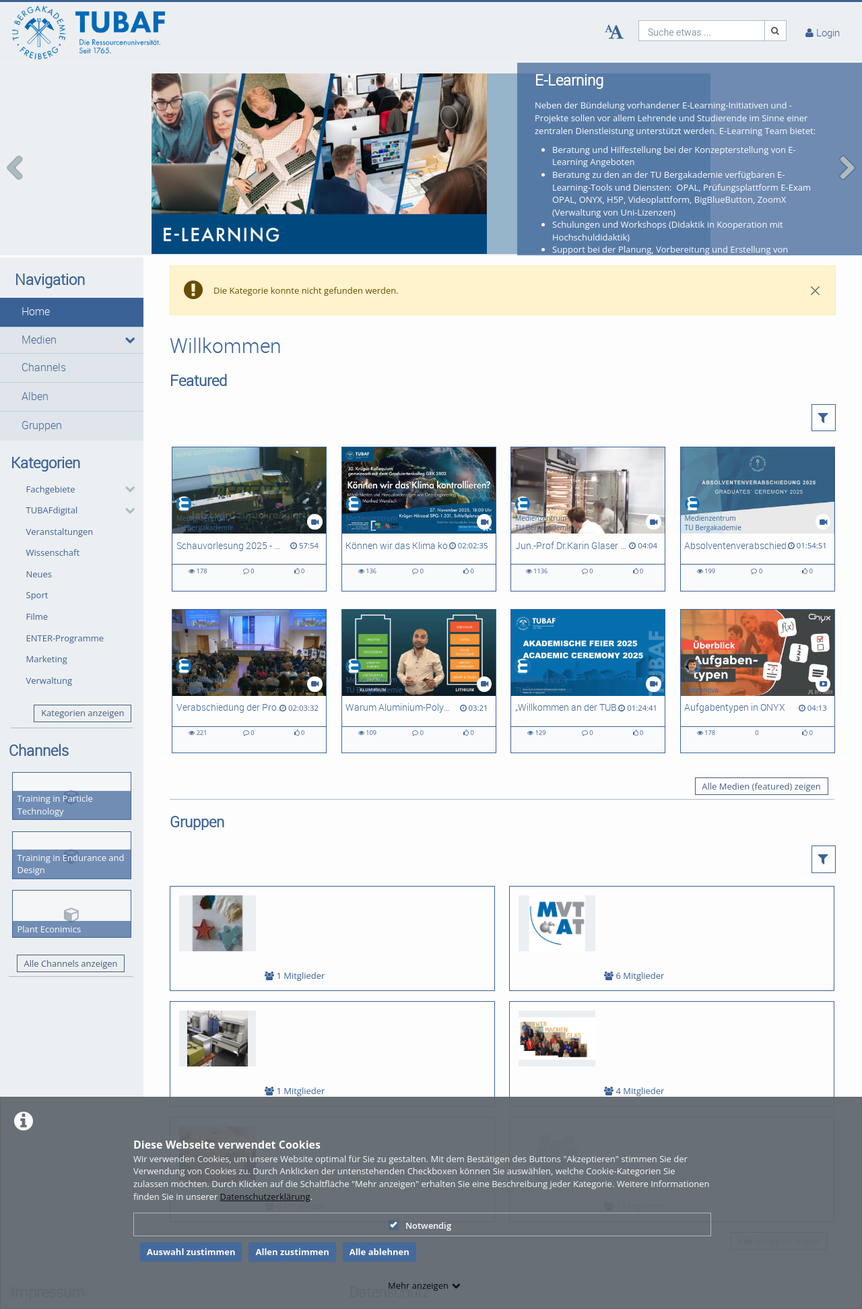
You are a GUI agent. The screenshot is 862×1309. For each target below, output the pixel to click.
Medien (39, 307)
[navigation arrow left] (15, 151)
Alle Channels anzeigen (70, 931)
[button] (71, 280)
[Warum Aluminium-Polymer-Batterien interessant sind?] (418, 649)
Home (36, 280)
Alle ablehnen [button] (379, 1252)
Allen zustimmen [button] (292, 1252)
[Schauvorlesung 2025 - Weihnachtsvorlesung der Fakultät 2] (249, 487)
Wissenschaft (53, 521)
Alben (35, 365)
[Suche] (775, 30)
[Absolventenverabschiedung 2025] (757, 487)
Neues (39, 542)
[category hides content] (126, 457)
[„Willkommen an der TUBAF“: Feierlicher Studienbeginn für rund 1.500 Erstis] (587, 649)
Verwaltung (49, 648)
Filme (37, 585)
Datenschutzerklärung (265, 1196)
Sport (37, 563)
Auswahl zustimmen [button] (191, 1252)
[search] (701, 30)
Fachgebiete (50, 457)
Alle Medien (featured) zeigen (761, 754)
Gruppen (42, 394)
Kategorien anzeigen (82, 681)
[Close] (815, 258)
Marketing (46, 627)
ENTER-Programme (65, 606)
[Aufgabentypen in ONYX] (757, 649)
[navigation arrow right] (846, 151)
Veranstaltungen (60, 499)
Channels (44, 336)
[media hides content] (129, 308)
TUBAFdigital (52, 478)
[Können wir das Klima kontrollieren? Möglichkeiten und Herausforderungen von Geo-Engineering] (418, 487)
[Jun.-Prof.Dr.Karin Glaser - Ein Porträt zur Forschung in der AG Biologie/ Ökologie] (587, 487)
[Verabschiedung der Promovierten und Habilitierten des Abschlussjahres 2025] (249, 649)
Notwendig (420, 1225)
